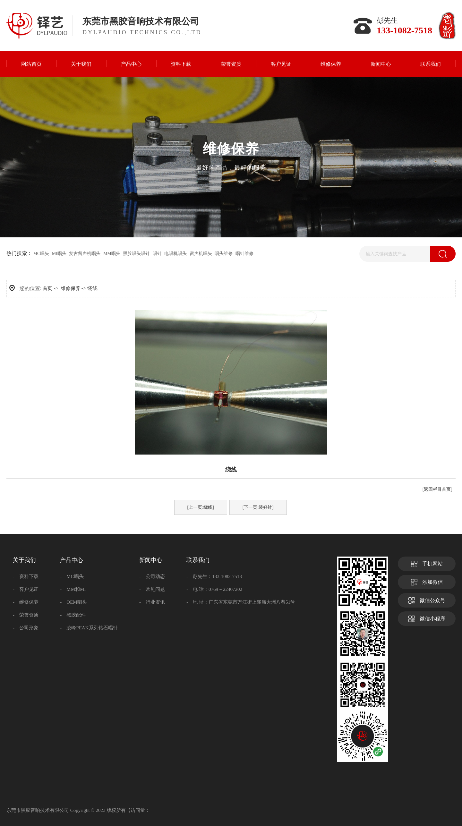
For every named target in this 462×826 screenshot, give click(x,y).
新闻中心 (150, 560)
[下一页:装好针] (258, 507)
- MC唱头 (71, 576)
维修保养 (70, 288)
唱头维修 (224, 253)
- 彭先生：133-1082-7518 (214, 576)
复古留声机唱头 (84, 253)
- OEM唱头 (73, 602)
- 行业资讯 (152, 602)
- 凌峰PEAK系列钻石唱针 (88, 627)
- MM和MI (73, 589)
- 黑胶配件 (73, 614)
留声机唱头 (201, 253)
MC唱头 (41, 253)
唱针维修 (244, 253)
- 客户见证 (25, 589)
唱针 (157, 253)
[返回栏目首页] (437, 489)
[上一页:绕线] (200, 507)
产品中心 (71, 560)
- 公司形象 (25, 627)
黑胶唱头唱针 (136, 253)
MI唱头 (59, 253)
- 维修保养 (25, 602)
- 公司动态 (152, 576)
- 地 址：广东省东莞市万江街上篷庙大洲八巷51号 (240, 602)
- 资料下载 (25, 576)
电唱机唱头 (175, 253)
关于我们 (24, 560)
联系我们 (198, 560)
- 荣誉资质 (25, 614)
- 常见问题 (152, 589)
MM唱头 (111, 253)
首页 (47, 288)
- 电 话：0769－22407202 (214, 589)
